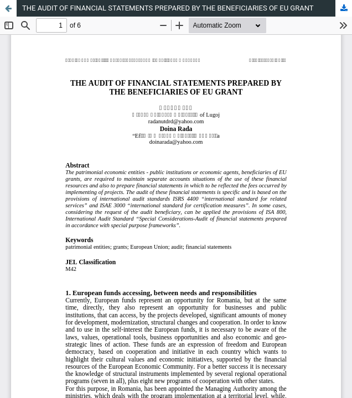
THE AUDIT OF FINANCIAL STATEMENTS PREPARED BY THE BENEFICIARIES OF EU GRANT (168, 8)
